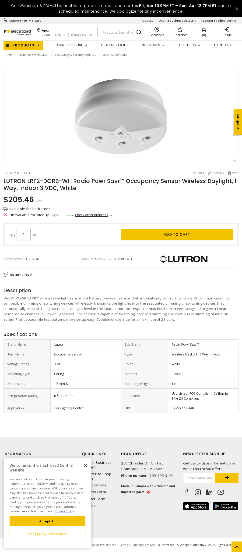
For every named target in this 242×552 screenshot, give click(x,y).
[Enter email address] (199, 478)
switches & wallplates (33, 55)
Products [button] (23, 45)
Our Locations (94, 485)
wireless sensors (115, 55)
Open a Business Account (177, 20)
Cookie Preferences (103, 545)
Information (18, 453)
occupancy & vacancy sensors (75, 55)
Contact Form (93, 499)
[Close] (85, 465)
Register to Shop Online (218, 20)
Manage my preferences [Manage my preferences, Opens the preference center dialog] (47, 534)
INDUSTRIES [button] (150, 45)
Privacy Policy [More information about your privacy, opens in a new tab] (64, 511)
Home (8, 55)
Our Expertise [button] (70, 45)
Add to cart (177, 234)
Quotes (148, 20)
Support (15, 20)
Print (235, 173)
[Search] (121, 32)
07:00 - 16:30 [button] (51, 35)
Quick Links (94, 453)
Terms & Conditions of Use (137, 545)
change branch (81, 35)
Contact (223, 45)
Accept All (47, 521)
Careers (89, 505)
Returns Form (94, 492)
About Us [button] (187, 45)
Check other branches (91, 215)
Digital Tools (114, 45)
